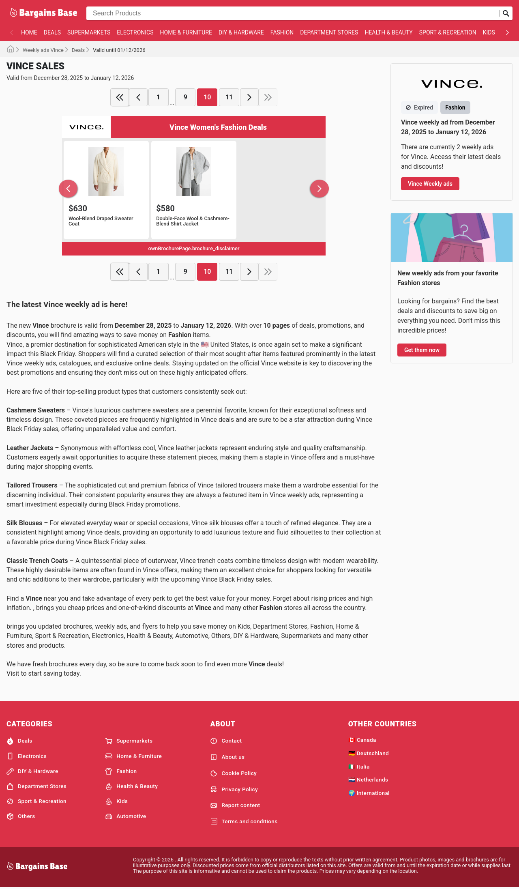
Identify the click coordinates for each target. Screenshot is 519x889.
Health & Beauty (388, 32)
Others (20, 816)
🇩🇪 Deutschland (368, 753)
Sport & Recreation (447, 32)
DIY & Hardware (241, 32)
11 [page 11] (229, 97)
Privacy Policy (234, 789)
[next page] (249, 97)
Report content (235, 805)
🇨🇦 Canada (362, 740)
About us (227, 757)
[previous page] (138, 97)
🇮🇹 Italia (359, 766)
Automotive (125, 816)
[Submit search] (506, 13)
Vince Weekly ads (430, 183)
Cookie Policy (233, 773)
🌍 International (369, 793)
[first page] (119, 97)
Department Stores (329, 32)
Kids (489, 32)
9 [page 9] (185, 97)
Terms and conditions (243, 821)
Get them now (422, 350)
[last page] (268, 97)
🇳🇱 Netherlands (368, 779)
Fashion (282, 32)
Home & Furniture (186, 32)
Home (29, 32)
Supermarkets (88, 32)
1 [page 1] (158, 97)
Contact (226, 741)
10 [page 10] (207, 97)
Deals (52, 32)
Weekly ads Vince (43, 50)
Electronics (135, 32)
